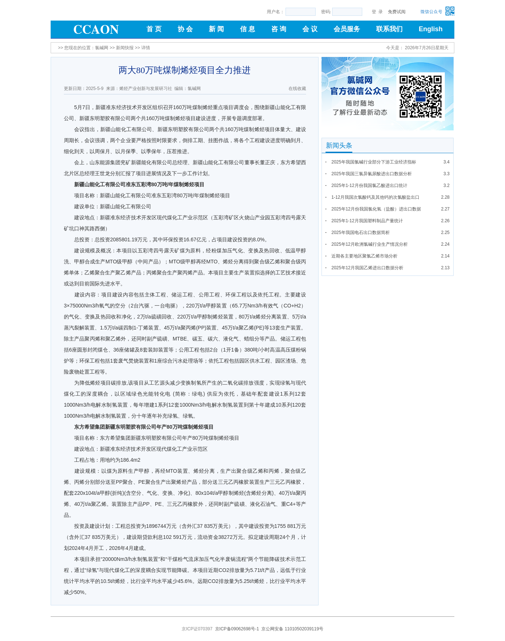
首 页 (153, 29)
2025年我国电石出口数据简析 (360, 232)
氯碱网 (101, 47)
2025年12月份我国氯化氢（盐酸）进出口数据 (376, 209)
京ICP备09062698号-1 (237, 628)
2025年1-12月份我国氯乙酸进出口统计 (369, 185)
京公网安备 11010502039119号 (292, 628)
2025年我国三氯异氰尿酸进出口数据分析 (371, 173)
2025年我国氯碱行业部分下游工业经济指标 (373, 162)
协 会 (185, 29)
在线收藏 (297, 88)
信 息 (247, 29)
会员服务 (347, 29)
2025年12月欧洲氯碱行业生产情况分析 (369, 244)
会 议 (309, 29)
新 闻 (216, 29)
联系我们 (389, 29)
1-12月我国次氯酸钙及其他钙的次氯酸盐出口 (375, 197)
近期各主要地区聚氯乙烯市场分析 (364, 256)
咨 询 (278, 29)
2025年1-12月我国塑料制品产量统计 (367, 220)
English (431, 29)
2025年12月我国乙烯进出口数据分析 (367, 267)
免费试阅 (397, 11)
